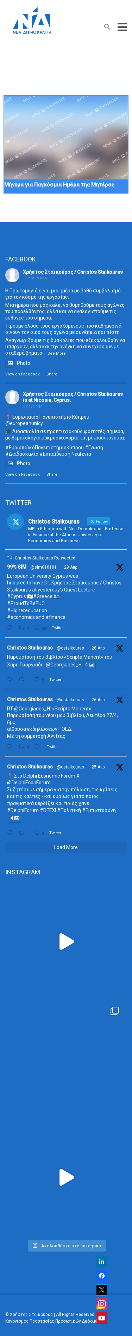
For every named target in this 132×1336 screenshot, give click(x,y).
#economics (21, 617)
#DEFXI (48, 810)
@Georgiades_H (64, 665)
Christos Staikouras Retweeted (45, 558)
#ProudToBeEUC (26, 603)
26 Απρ (98, 699)
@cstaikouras (70, 648)
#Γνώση (94, 447)
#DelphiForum (23, 810)
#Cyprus (16, 596)
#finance (55, 617)
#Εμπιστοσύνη (99, 810)
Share (51, 374)
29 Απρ (70, 567)
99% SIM (16, 567)
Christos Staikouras (30, 648)
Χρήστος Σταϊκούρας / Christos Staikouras (73, 272)
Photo (17, 363)
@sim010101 (43, 567)
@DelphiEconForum (29, 782)
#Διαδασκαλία (21, 454)
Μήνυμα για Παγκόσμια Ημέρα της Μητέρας (59, 185)
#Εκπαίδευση (54, 454)
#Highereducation (27, 610)
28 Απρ (98, 648)
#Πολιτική (69, 810)
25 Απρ (98, 767)
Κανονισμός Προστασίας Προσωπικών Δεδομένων (55, 1321)
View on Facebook (22, 374)
